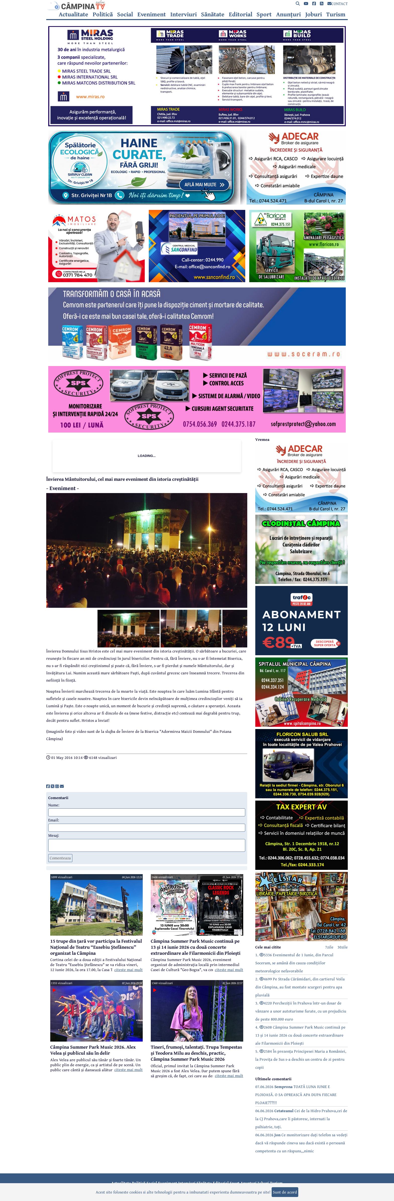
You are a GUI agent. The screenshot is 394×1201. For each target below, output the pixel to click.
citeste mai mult (128, 969)
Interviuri (183, 14)
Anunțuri (288, 14)
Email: (53, 820)
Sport (264, 14)
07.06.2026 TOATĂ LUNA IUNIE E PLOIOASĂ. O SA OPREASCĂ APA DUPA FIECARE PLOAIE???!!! (295, 1095)
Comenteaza (60, 858)
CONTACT (337, 4)
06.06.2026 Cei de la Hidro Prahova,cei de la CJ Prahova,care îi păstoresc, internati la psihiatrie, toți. (301, 1119)
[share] (48, 786)
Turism (336, 14)
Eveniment (151, 14)
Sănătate (212, 14)
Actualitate (73, 14)
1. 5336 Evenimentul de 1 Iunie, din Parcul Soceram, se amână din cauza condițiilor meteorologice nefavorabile (294, 963)
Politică (103, 14)
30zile (342, 947)
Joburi (313, 14)
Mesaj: (53, 835)
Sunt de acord (285, 1192)
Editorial (240, 14)
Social (125, 14)
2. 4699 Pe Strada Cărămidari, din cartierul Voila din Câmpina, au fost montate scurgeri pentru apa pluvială (300, 987)
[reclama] (197, 125)
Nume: (53, 805)
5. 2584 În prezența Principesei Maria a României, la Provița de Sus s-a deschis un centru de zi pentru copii (300, 1059)
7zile (329, 947)
